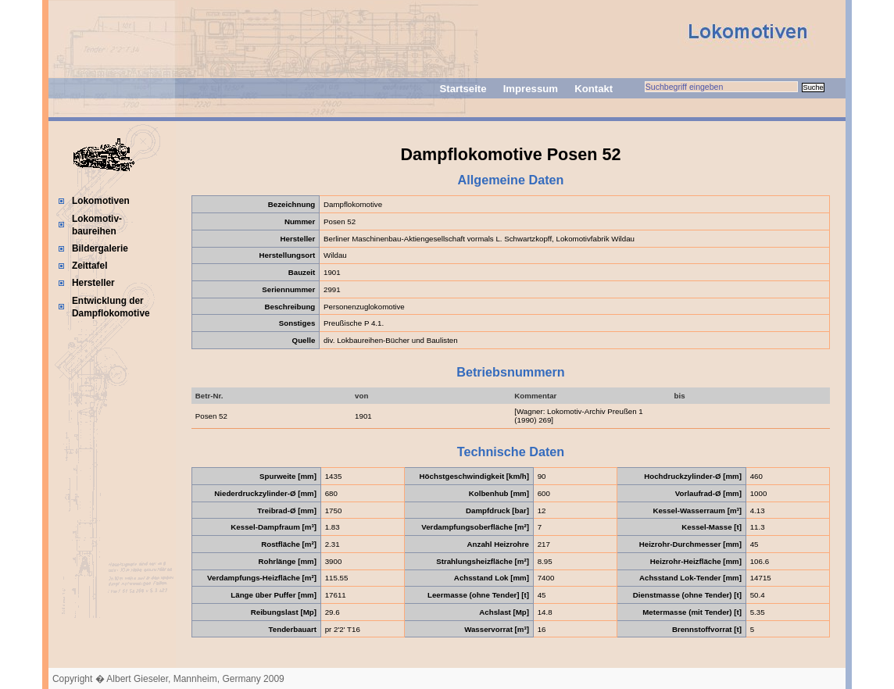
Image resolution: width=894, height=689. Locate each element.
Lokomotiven (101, 200)
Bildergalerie (100, 248)
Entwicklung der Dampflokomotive (111, 307)
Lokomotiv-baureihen (97, 225)
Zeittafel (90, 265)
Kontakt (593, 89)
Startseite (462, 89)
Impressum (530, 89)
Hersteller (93, 282)
